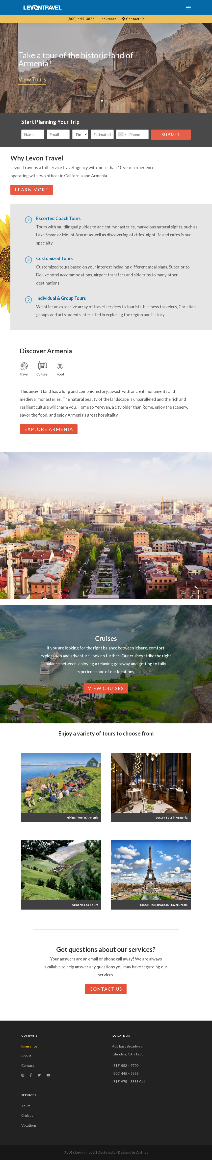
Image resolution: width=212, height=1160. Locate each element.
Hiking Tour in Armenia (82, 817)
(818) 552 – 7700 (125, 1065)
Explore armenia (48, 429)
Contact (27, 1065)
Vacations (29, 1125)
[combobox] (122, 134)
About (26, 1056)
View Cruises (106, 688)
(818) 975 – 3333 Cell (128, 1081)
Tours (25, 1106)
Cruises (27, 1115)
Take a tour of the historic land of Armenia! (75, 63)
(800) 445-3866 (81, 19)
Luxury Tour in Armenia (171, 817)
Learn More (32, 189)
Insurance (109, 19)
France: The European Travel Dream (162, 905)
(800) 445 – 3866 (125, 1073)
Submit (170, 134)
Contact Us (133, 19)
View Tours (32, 83)
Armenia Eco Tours (85, 905)
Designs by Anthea (133, 1152)
